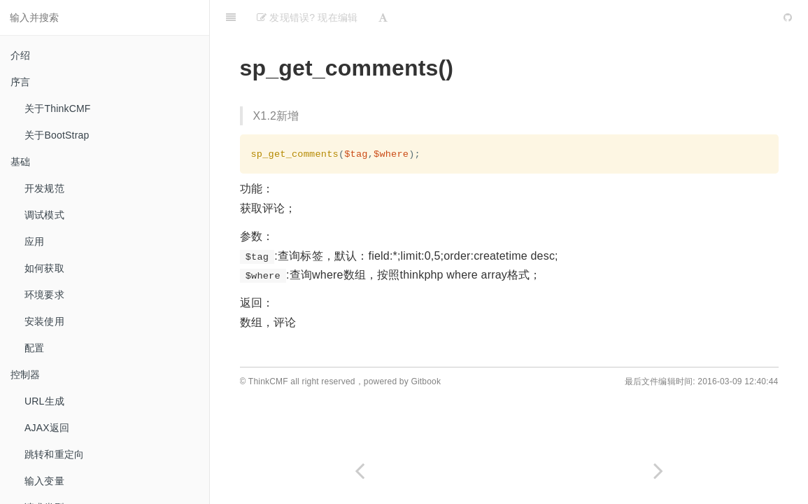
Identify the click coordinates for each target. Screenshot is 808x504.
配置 (34, 348)
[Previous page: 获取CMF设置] (359, 470)
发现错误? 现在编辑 (307, 17)
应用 (34, 241)
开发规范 (44, 188)
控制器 (25, 374)
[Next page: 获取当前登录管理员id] (659, 470)
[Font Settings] (383, 17)
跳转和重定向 (54, 454)
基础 (20, 161)
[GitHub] (787, 17)
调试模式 (44, 214)
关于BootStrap (56, 135)
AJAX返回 (46, 427)
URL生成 (44, 401)
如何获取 (44, 268)
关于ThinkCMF (57, 108)
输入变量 (44, 480)
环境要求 (44, 294)
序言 (20, 82)
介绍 (20, 55)
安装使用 (44, 321)
